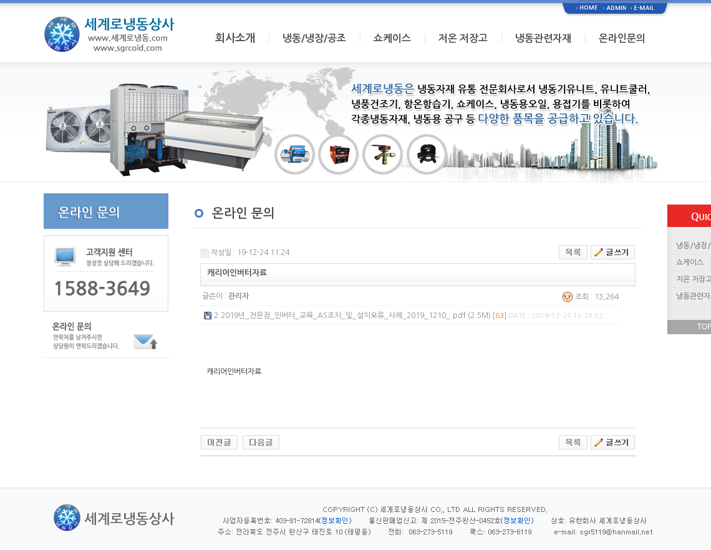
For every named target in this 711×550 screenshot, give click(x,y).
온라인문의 (622, 38)
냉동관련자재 (543, 38)
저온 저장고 (463, 38)
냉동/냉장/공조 (314, 38)
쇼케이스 (392, 38)
